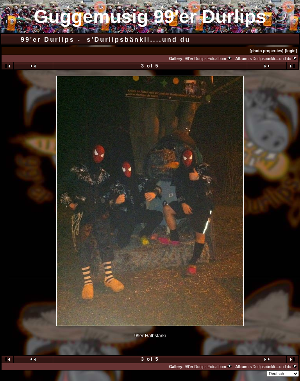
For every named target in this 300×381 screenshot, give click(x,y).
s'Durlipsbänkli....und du (274, 59)
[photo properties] (266, 51)
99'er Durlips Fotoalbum (208, 59)
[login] (291, 51)
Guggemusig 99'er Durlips (150, 16)
